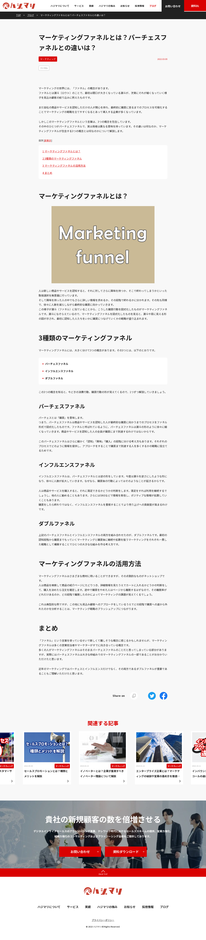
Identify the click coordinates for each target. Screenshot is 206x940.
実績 (90, 5)
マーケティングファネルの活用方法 (64, 165)
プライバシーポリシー (103, 920)
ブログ (152, 5)
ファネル (44, 68)
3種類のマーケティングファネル (62, 158)
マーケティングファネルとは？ (61, 151)
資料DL (195, 6)
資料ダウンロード (126, 851)
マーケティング (48, 59)
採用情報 (139, 5)
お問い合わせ (172, 6)
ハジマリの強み (106, 5)
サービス (78, 5)
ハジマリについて (59, 5)
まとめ (47, 173)
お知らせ (124, 5)
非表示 (47, 140)
